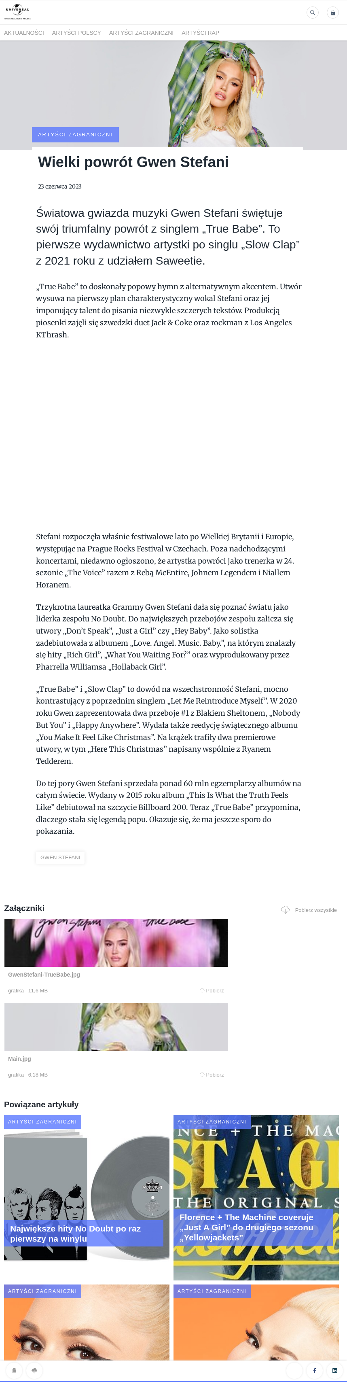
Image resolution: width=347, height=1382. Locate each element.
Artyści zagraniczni (141, 33)
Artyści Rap (200, 33)
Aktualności (24, 33)
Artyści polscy (76, 33)
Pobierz (96, 960)
